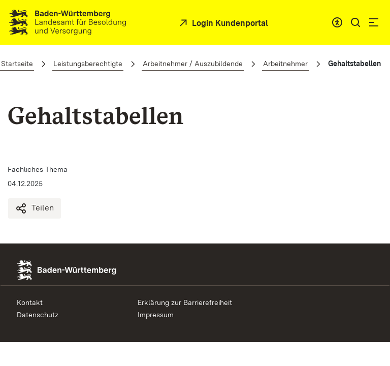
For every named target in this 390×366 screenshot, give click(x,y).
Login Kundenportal (229, 23)
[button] (355, 22)
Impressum (156, 315)
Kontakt (30, 302)
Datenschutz (37, 315)
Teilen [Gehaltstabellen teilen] (34, 208)
